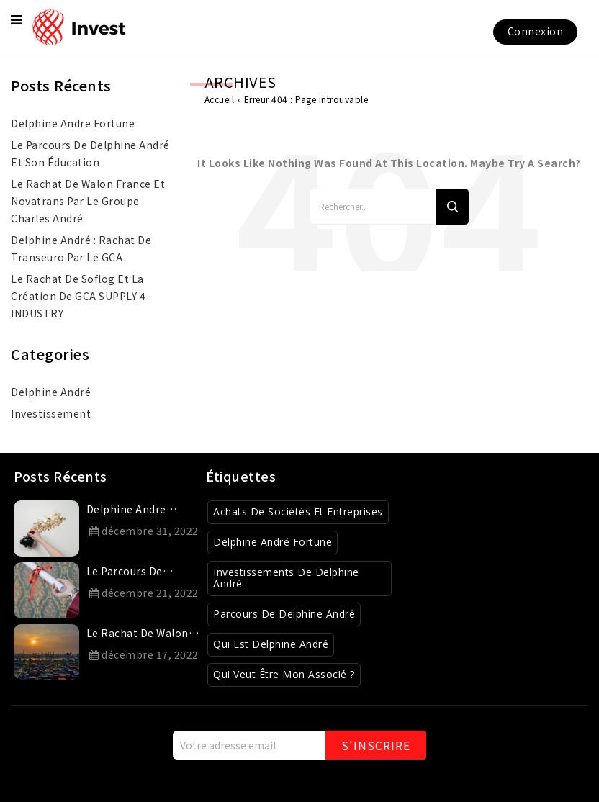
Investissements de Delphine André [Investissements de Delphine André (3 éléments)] (286, 578)
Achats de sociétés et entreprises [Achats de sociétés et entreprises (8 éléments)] (298, 511)
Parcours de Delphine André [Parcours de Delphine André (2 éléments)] (284, 614)
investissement (51, 413)
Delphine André (51, 391)
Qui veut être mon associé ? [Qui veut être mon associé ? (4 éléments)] (284, 674)
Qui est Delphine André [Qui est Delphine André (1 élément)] (270, 644)
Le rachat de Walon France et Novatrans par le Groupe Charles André (88, 200)
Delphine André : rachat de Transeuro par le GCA (81, 248)
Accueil (219, 99)
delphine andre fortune (73, 123)
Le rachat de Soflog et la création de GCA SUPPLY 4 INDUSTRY (78, 295)
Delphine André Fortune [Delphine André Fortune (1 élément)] (272, 542)
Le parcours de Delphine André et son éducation (90, 153)
